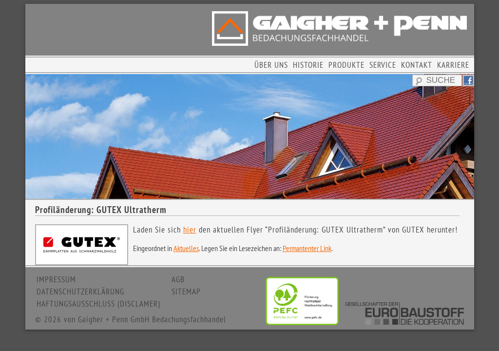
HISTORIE (308, 64)
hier (189, 229)
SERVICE (382, 64)
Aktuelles (186, 248)
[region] (249, 136)
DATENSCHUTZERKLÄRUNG (80, 291)
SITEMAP (186, 291)
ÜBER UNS (271, 64)
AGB (178, 279)
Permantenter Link (307, 248)
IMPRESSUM (56, 279)
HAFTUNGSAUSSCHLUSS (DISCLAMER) (98, 303)
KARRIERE (453, 64)
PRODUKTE (346, 64)
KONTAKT (416, 64)
